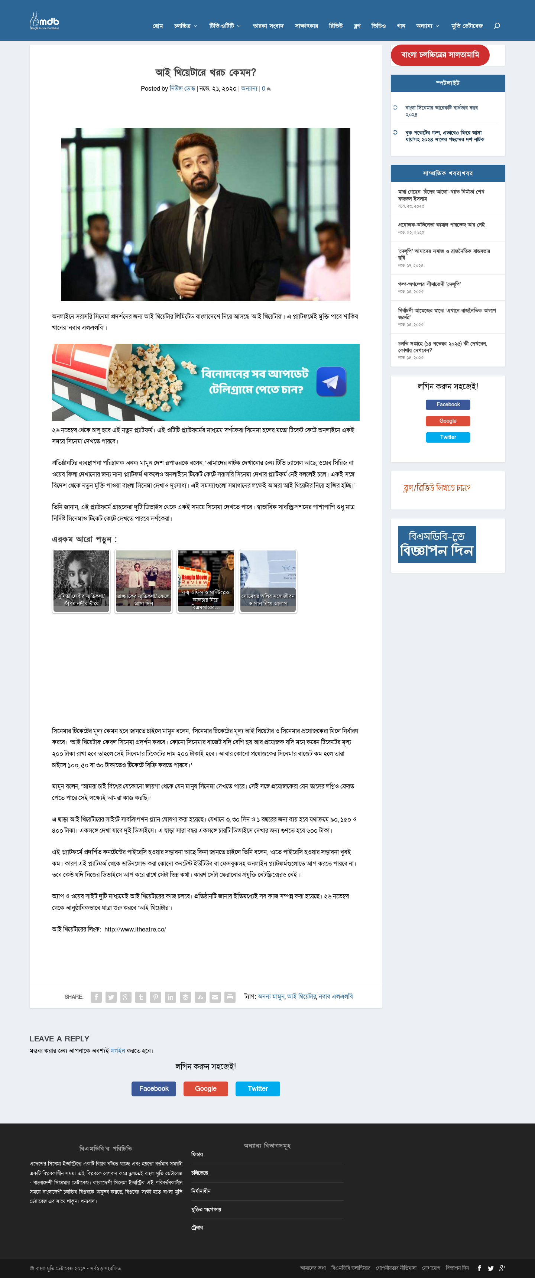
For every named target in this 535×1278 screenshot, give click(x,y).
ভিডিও (379, 15)
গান (401, 15)
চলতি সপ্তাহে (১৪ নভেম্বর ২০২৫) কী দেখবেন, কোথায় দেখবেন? (442, 347)
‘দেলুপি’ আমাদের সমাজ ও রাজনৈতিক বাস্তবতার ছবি (444, 254)
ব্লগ (357, 15)
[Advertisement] (206, 674)
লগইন (118, 1051)
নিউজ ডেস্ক (182, 88)
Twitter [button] (258, 1088)
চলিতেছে (199, 1173)
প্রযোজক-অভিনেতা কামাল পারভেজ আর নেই (441, 224)
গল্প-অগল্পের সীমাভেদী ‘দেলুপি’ (429, 284)
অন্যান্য (424, 15)
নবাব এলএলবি (336, 996)
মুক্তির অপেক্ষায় (206, 1209)
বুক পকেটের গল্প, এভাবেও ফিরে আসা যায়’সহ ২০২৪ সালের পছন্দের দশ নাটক (445, 136)
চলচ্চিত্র (182, 15)
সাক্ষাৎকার (306, 15)
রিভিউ (336, 15)
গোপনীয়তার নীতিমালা (396, 1268)
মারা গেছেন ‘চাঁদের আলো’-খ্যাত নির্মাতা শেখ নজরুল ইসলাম (441, 195)
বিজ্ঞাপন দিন (457, 1268)
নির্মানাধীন (201, 1191)
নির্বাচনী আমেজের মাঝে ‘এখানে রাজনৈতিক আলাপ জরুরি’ (447, 314)
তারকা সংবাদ (268, 15)
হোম (158, 15)
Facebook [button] (154, 1088)
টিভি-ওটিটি (222, 15)
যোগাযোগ (431, 1268)
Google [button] (206, 1088)
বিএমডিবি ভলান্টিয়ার (350, 1268)
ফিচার (197, 1154)
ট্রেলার (197, 1227)
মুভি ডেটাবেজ (467, 15)
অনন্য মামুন (271, 996)
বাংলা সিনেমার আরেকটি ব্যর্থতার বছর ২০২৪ (442, 111)
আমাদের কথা (313, 1268)
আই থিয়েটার (301, 996)
